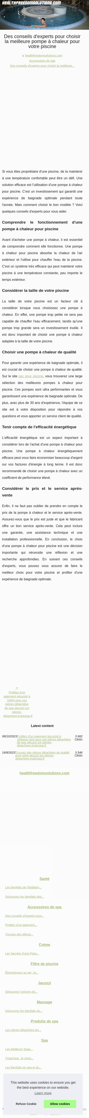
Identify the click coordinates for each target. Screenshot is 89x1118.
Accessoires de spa (42, 60)
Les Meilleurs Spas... (19, 1049)
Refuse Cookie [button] (26, 1104)
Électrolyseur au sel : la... (21, 972)
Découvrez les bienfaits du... (24, 1011)
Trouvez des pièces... (19, 934)
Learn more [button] (43, 1093)
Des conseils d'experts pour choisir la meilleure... (42, 65)
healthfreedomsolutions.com (43, 55)
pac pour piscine (30, 376)
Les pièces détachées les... (23, 1030)
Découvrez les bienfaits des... (24, 896)
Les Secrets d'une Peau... (22, 953)
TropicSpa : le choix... (19, 1058)
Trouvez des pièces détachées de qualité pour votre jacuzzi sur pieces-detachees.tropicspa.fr (42, 755)
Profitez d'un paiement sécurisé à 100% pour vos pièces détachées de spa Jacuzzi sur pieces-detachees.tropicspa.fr (18, 704)
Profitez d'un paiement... (21, 925)
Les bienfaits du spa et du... (23, 1067)
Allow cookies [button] (60, 1104)
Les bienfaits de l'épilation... (23, 887)
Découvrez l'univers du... (21, 991)
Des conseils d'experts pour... (24, 915)
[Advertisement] (44, 115)
